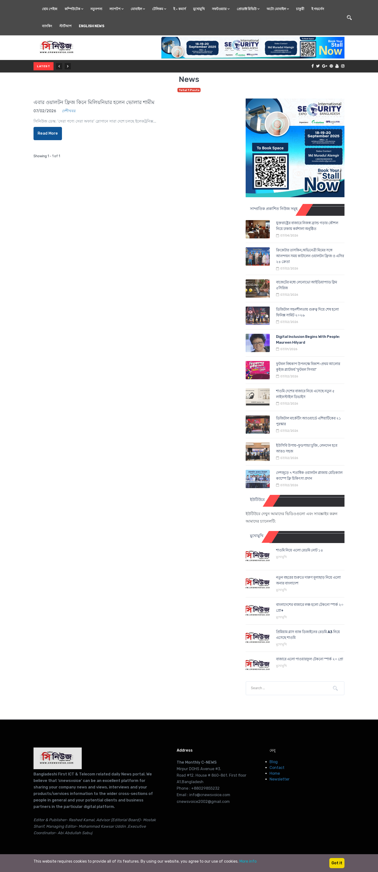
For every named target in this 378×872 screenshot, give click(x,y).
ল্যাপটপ (116, 9)
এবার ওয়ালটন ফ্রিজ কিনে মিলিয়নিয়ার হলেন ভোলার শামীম (94, 102)
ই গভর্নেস (317, 9)
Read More (48, 133)
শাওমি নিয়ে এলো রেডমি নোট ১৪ (299, 550)
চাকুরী (300, 9)
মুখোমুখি (199, 9)
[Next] (68, 66)
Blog (274, 762)
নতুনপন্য (96, 9)
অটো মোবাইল (278, 9)
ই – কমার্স (179, 9)
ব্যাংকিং (47, 26)
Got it (336, 863)
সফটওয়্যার (221, 9)
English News (91, 26)
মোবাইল (138, 9)
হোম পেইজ (49, 9)
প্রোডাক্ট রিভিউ (248, 9)
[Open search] (349, 17)
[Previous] (59, 66)
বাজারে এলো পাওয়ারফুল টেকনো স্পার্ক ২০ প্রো (309, 659)
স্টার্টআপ (65, 26)
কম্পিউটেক (74, 9)
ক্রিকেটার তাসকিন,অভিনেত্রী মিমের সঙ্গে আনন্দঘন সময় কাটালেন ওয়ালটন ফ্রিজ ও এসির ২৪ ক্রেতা (310, 256)
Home (275, 773)
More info (247, 861)
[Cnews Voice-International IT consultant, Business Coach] (58, 758)
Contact (277, 767)
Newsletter (280, 779)
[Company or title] (287, 688)
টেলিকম (159, 9)
